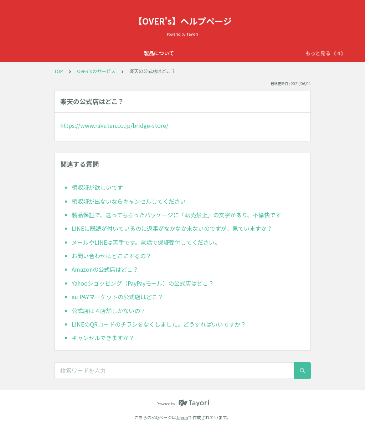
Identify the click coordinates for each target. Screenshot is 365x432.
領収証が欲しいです (97, 187)
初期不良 (242, 53)
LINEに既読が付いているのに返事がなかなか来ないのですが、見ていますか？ (172, 228)
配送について (277, 53)
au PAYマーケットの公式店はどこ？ (117, 296)
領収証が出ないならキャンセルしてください (129, 201)
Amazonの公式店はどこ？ (105, 269)
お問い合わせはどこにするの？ (111, 255)
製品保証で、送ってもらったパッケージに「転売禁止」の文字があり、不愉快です (176, 214)
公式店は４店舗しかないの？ (109, 310)
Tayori (182, 417)
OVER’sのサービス (200, 53)
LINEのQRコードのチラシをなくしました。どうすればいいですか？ (159, 324)
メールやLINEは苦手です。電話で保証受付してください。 (146, 242)
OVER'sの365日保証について (136, 53)
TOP (58, 71)
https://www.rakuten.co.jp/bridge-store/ (114, 125)
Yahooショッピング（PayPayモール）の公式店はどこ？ (143, 283)
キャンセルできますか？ (103, 337)
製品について (78, 53)
